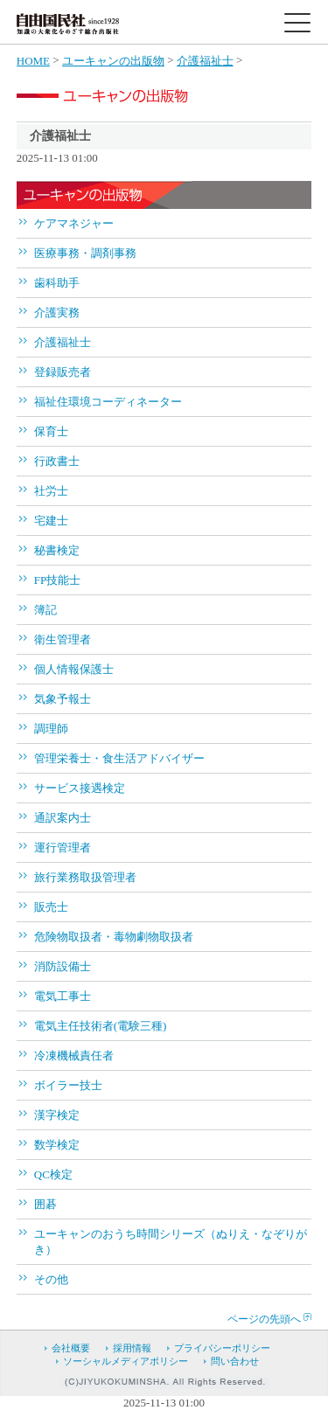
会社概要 (71, 1348)
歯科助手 (57, 282)
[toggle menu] (297, 22)
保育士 (51, 431)
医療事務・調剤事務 (85, 253)
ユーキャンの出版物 (113, 60)
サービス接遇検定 (79, 788)
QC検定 (53, 1174)
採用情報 (132, 1348)
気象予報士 (62, 698)
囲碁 (45, 1204)
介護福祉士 (205, 60)
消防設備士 (62, 966)
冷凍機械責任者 (74, 1055)
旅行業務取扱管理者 (85, 877)
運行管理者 (62, 847)
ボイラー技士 (68, 1085)
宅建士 (51, 520)
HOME (33, 60)
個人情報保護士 (74, 669)
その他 (51, 1279)
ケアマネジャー (74, 223)
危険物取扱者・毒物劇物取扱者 (113, 936)
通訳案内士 (62, 817)
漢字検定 (57, 1115)
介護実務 (57, 312)
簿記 (45, 609)
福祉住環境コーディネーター (108, 401)
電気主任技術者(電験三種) (100, 1025)
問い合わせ (235, 1361)
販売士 (51, 906)
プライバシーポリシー (222, 1348)
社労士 (51, 490)
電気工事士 (62, 996)
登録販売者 (62, 372)
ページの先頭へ (264, 1319)
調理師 (51, 728)
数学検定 (57, 1144)
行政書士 (57, 461)
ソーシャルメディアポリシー (125, 1361)
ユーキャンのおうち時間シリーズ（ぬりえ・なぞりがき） (170, 1241)
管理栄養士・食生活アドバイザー (119, 758)
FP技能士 (57, 580)
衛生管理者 (62, 639)
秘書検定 (57, 550)
